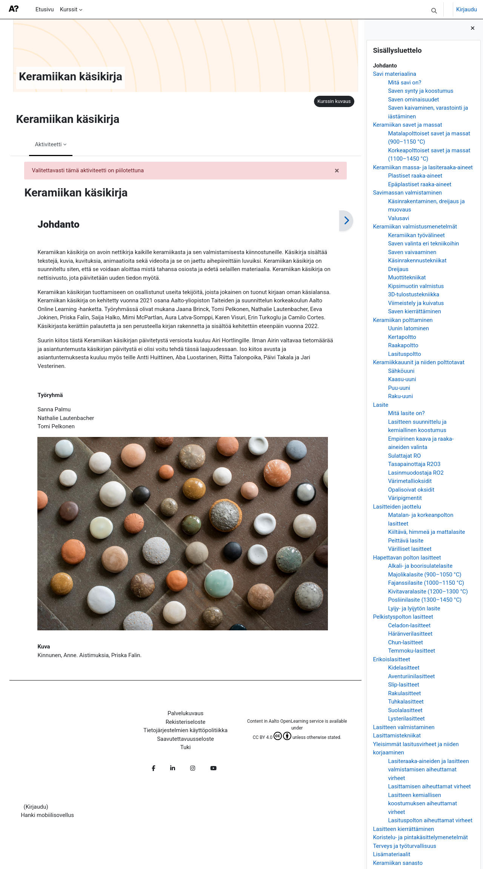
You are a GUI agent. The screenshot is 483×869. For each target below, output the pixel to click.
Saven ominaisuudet (413, 99)
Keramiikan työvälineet (416, 235)
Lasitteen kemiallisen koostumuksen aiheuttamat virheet (422, 803)
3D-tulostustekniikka (413, 294)
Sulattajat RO (404, 455)
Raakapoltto (403, 345)
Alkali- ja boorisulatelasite (420, 565)
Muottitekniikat (407, 277)
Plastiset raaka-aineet (415, 175)
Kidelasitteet (403, 667)
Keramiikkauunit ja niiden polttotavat (419, 362)
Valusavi (398, 218)
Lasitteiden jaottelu (397, 506)
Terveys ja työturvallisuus (404, 846)
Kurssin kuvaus (324, 101)
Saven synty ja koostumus (420, 90)
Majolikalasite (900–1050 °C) (424, 574)
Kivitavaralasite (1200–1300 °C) (428, 591)
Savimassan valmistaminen (407, 192)
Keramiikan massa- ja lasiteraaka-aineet (423, 167)
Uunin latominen (408, 328)
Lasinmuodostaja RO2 (415, 472)
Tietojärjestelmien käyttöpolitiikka (180, 733)
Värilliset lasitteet (409, 549)
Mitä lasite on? (406, 413)
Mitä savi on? (404, 82)
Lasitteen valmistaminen (403, 727)
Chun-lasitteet (405, 642)
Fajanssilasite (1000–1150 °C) (426, 582)
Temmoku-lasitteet (411, 650)
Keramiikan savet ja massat (407, 124)
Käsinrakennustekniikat (417, 260)
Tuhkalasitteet (405, 701)
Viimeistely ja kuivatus (416, 303)
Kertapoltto (402, 337)
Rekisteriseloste (181, 724)
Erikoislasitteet (391, 659)
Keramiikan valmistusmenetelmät (415, 226)
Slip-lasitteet (403, 684)
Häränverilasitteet (410, 633)
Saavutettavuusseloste (180, 741)
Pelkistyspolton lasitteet (403, 616)
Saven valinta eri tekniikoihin (423, 243)
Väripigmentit (404, 498)
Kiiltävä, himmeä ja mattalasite (426, 532)
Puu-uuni (399, 388)
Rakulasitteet (404, 693)
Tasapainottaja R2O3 (414, 464)
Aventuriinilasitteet (411, 676)
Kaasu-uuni (402, 379)
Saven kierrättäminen (414, 311)
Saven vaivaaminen (412, 252)
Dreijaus (398, 269)
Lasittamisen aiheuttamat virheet (429, 786)
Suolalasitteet (405, 710)
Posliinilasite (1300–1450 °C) (424, 599)
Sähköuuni (401, 371)
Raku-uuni (400, 396)
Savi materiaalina (394, 74)
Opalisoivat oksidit (411, 489)
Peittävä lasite (405, 540)
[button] (434, 10)
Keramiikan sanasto (398, 863)
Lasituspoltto (404, 354)
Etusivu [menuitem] (44, 9)
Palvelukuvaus (181, 716)
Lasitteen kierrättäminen (403, 829)
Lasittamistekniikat (397, 735)
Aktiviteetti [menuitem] (43, 144)
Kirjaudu (466, 9)
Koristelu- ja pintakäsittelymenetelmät (420, 837)
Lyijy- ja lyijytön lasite (414, 608)
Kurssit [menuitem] (69, 9)
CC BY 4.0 (264, 740)
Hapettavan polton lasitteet (407, 557)
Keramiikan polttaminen (402, 320)
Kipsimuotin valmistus (416, 286)
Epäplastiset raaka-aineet (419, 184)
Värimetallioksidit (410, 481)
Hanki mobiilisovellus (47, 818)
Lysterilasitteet (406, 718)
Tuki (181, 749)
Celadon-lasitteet (409, 625)
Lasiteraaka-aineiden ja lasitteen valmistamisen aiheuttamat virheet (428, 770)
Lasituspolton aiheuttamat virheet (430, 820)
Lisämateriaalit (391, 854)
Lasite (380, 405)
